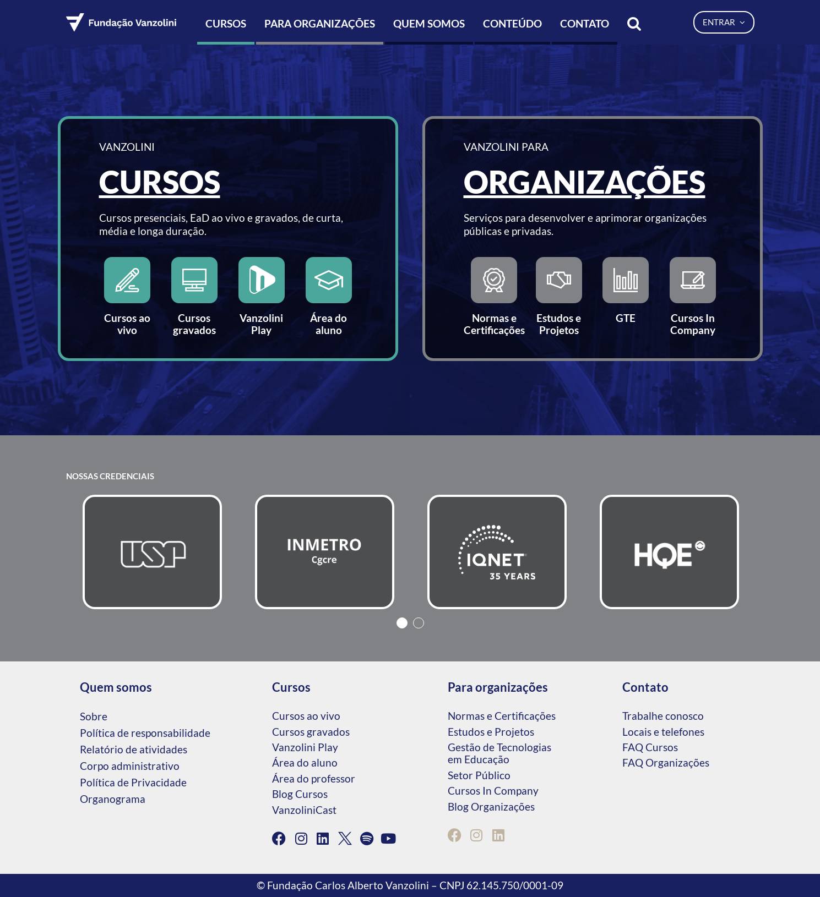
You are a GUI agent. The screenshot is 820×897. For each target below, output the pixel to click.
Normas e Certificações (502, 715)
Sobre (93, 716)
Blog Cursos (300, 793)
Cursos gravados (311, 731)
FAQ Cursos (650, 747)
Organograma (112, 798)
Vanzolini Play (305, 747)
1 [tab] (402, 622)
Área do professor (313, 778)
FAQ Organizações (665, 762)
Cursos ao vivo (306, 715)
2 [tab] (418, 622)
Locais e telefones (663, 731)
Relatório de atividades (133, 749)
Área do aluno (305, 762)
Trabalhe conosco (663, 715)
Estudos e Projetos (491, 731)
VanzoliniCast (304, 809)
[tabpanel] (152, 552)
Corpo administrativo (130, 765)
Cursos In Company (493, 790)
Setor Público (479, 775)
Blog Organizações (491, 806)
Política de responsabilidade (145, 732)
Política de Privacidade (133, 782)
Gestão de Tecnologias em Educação (499, 753)
